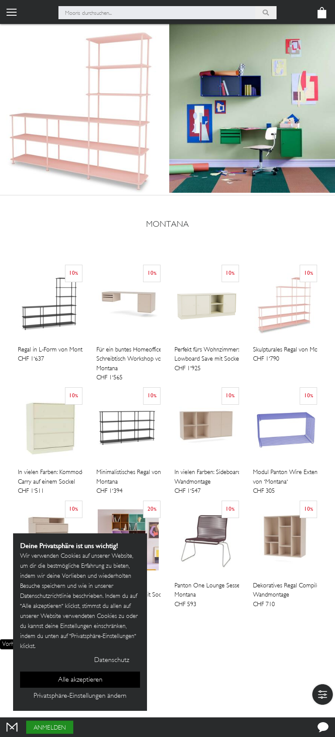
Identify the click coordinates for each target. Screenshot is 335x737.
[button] (322, 694)
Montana (167, 225)
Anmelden (50, 728)
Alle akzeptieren (80, 680)
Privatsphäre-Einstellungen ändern (80, 696)
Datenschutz (111, 660)
